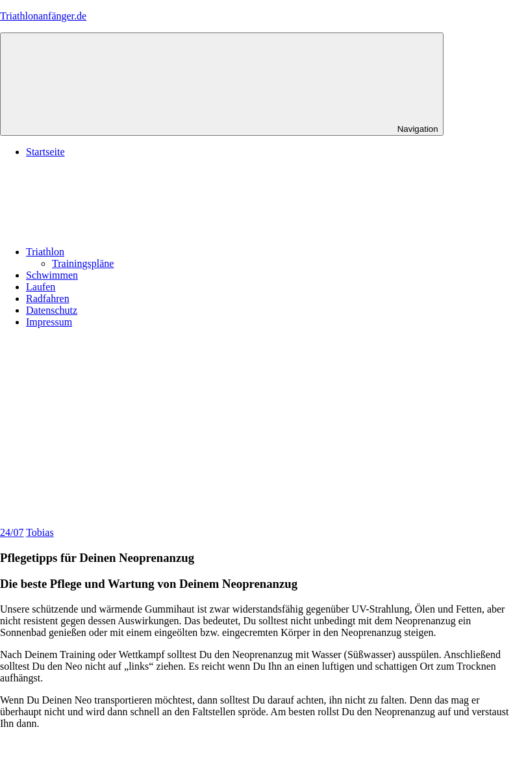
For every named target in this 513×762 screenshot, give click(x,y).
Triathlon (142, 251)
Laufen (40, 286)
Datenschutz (51, 310)
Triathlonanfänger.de (43, 15)
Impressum (49, 321)
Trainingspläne (83, 263)
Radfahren (47, 298)
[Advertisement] (256, 429)
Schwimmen (52, 275)
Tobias (39, 532)
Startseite (45, 151)
